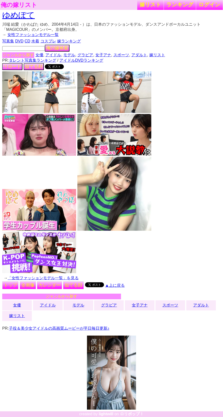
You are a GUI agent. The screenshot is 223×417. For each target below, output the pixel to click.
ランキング (179, 4)
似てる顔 (34, 66)
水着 (35, 41)
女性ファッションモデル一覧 (33, 35)
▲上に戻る (115, 285)
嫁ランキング (69, 41)
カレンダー (49, 285)
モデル (69, 55)
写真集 (8, 41)
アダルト (139, 55)
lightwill (106, 414)
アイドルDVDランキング (81, 60)
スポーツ (121, 55)
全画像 (27, 285)
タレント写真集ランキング (32, 60)
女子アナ (103, 55)
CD (27, 41)
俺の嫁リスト (19, 5)
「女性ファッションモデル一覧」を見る (43, 278)
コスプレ (48, 41)
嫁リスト (150, 4)
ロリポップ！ (132, 414)
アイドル (53, 55)
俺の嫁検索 (57, 48)
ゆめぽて (18, 15)
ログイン (209, 4)
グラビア (85, 55)
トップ (10, 285)
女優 (39, 55)
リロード (12, 66)
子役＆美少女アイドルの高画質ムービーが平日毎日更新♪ (59, 328)
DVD (19, 41)
